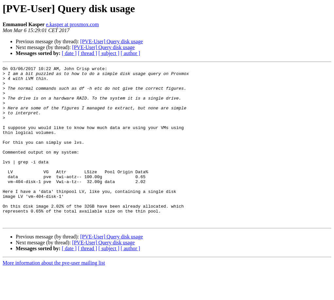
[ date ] (69, 53)
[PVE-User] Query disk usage (111, 41)
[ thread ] (87, 53)
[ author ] (130, 53)
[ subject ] (108, 53)
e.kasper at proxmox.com (72, 24)
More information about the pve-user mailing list (54, 294)
